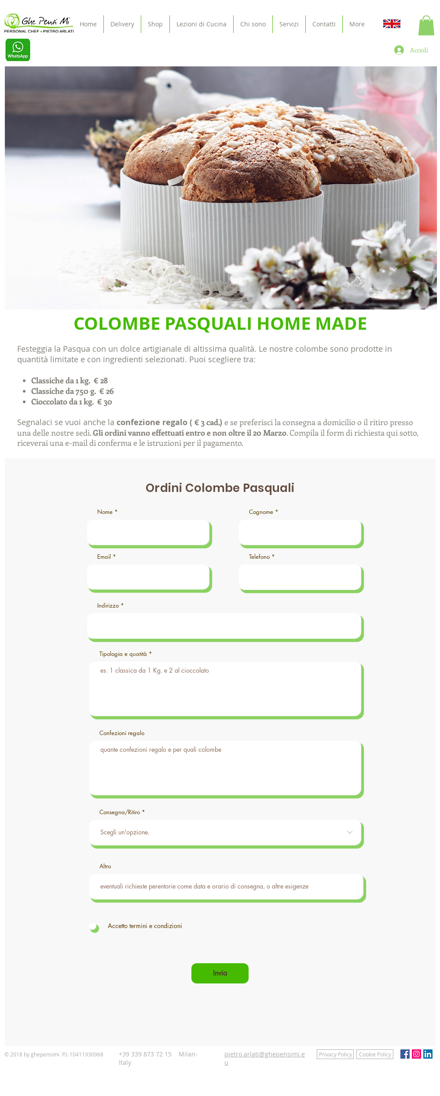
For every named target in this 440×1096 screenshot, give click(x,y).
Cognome (261, 512)
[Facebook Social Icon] (405, 1054)
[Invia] (220, 973)
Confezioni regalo (121, 733)
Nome (105, 512)
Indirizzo (108, 605)
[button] (426, 25)
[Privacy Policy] (335, 1054)
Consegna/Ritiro (119, 812)
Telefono (259, 557)
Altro (105, 866)
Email (104, 557)
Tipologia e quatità (123, 654)
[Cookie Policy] (374, 1054)
